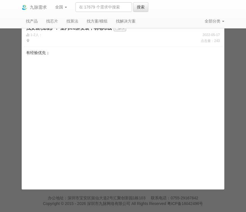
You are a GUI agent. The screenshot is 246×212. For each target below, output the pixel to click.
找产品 (32, 21)
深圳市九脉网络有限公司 (108, 203)
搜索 (141, 7)
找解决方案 (126, 21)
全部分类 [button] (214, 21)
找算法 (72, 21)
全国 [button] (61, 7)
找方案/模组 (97, 21)
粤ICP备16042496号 (185, 203)
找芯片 (52, 21)
